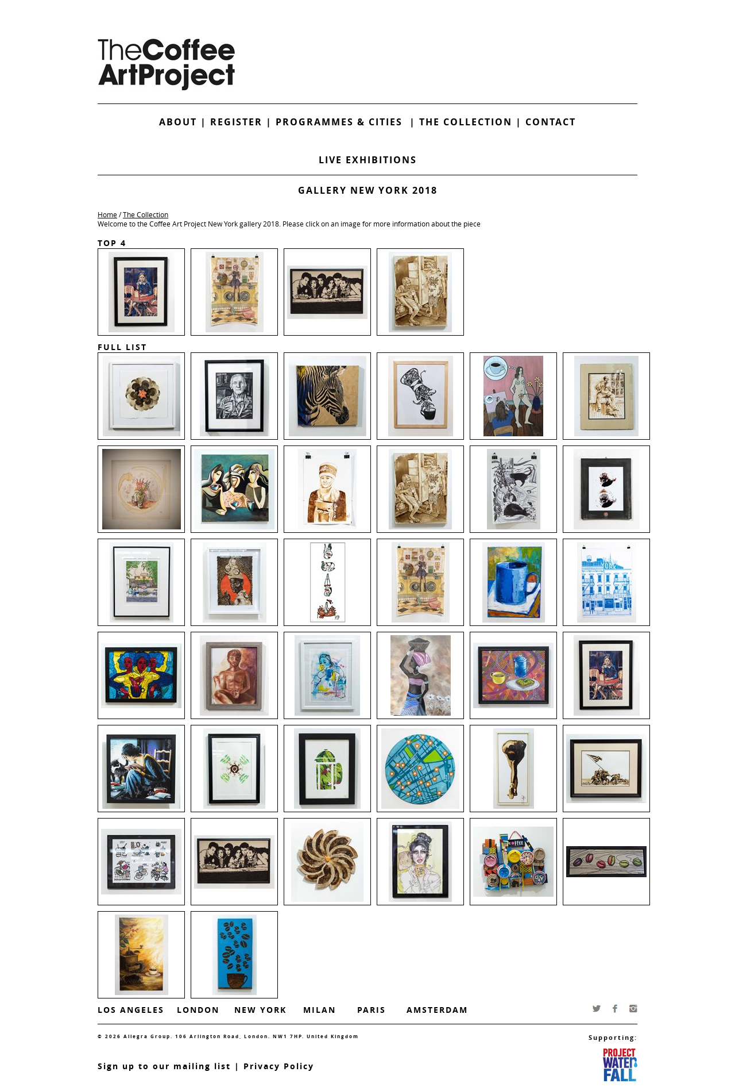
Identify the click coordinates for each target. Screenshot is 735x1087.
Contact (550, 122)
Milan (319, 1009)
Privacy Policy (278, 1066)
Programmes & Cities (342, 122)
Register (236, 122)
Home (107, 214)
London (198, 1009)
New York (260, 1009)
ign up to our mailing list (167, 1066)
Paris (371, 1009)
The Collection (467, 122)
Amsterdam (437, 1009)
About (178, 122)
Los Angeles (131, 1009)
